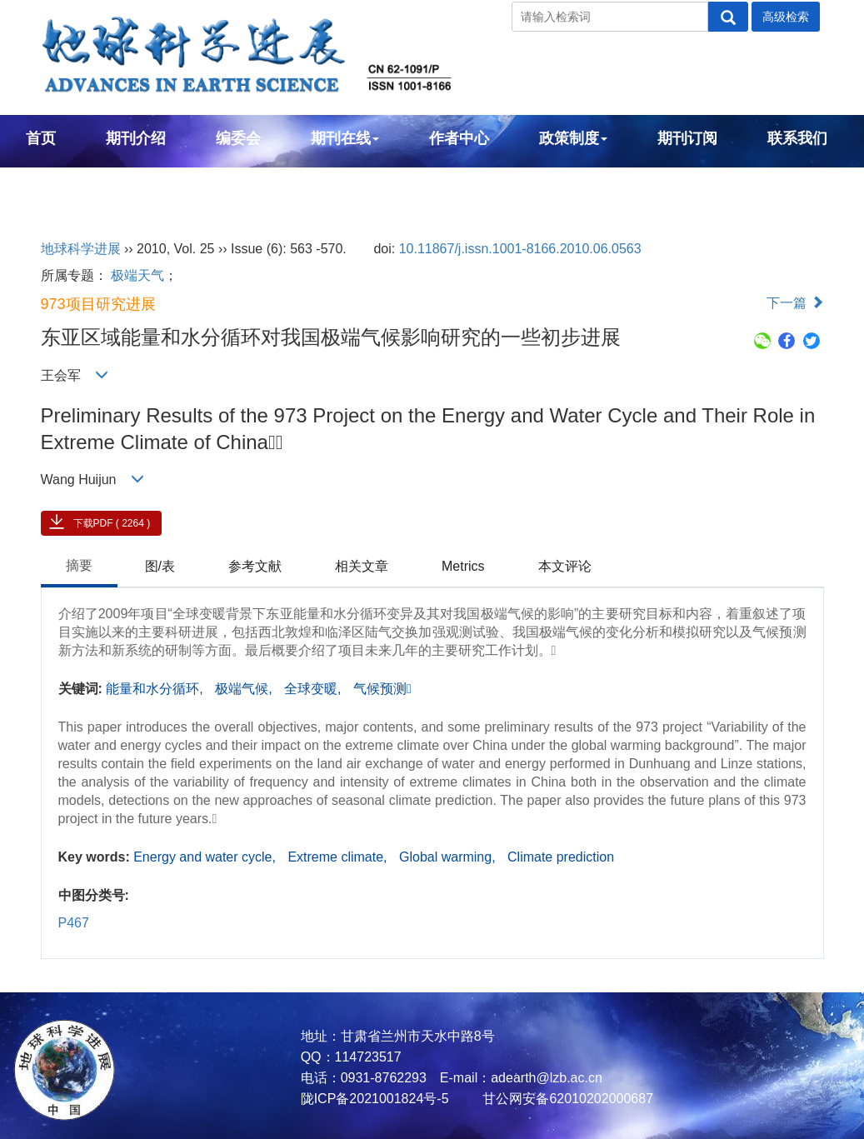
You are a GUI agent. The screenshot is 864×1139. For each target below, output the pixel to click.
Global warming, (449, 857)
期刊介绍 (136, 138)
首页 (41, 138)
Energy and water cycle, (206, 857)
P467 (73, 923)
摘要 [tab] (79, 565)
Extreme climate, (339, 857)
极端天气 (137, 275)
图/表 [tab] (160, 566)
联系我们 (797, 138)
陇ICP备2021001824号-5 (375, 1099)
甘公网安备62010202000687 (566, 1099)
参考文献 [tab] (255, 566)
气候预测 (382, 689)
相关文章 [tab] (361, 566)
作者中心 (459, 138)
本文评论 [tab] (565, 566)
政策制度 (573, 138)
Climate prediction (560, 857)
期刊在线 (345, 138)
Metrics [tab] (463, 566)
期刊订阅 (687, 138)
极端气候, (245, 689)
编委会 (238, 138)
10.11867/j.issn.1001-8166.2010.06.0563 (520, 249)
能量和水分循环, (156, 689)
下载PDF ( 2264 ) (112, 523)
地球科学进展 (81, 249)
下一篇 (795, 303)
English (53, 183)
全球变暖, (314, 689)
